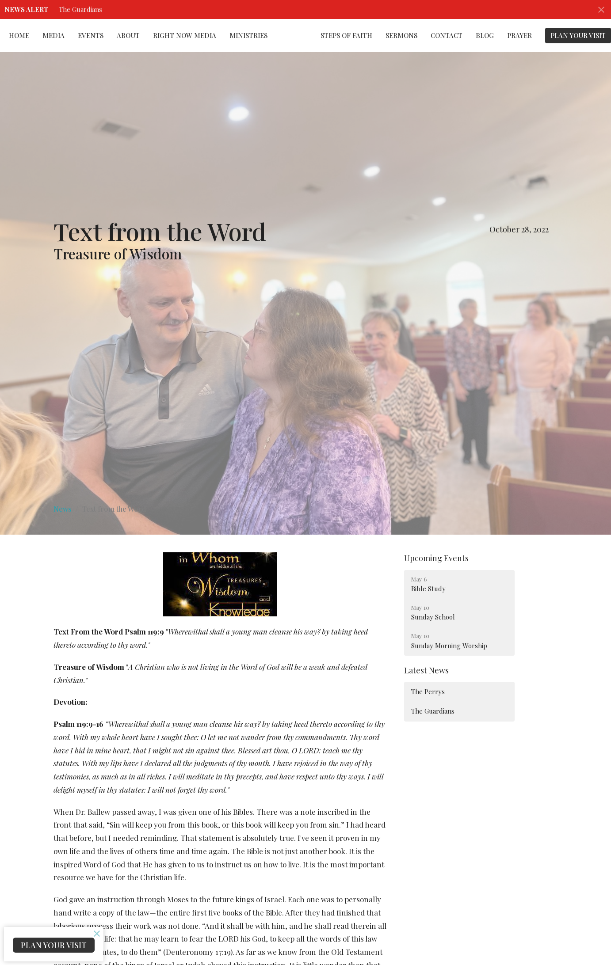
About (128, 35)
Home (19, 35)
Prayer (519, 35)
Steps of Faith (346, 35)
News (62, 508)
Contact (446, 35)
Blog (485, 35)
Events (90, 35)
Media (53, 35)
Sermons (401, 35)
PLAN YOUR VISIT (578, 35)
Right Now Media (184, 35)
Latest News (426, 670)
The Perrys (428, 691)
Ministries (248, 35)
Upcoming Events (436, 558)
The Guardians (80, 9)
